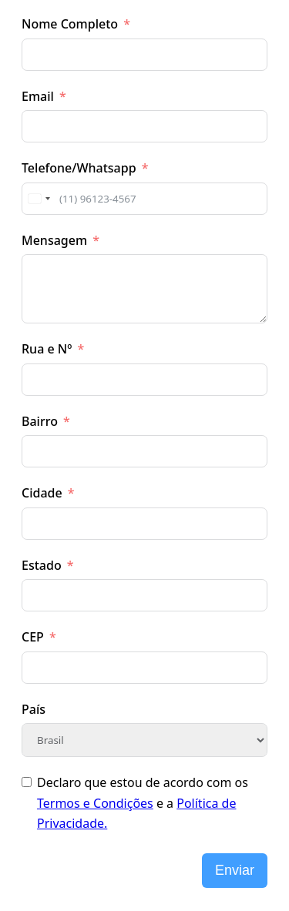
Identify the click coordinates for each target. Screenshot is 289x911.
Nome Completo (70, 23)
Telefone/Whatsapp (79, 167)
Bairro (40, 421)
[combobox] (38, 198)
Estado (42, 565)
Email (38, 96)
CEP (33, 636)
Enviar (234, 870)
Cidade (42, 492)
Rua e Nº (47, 348)
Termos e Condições (95, 803)
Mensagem (54, 240)
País (33, 709)
